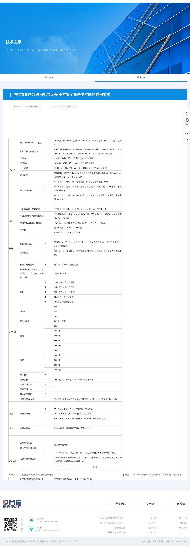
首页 (11, 50)
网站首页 (56, 7)
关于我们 (72, 7)
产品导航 (120, 531)
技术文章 (118, 7)
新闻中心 (102, 7)
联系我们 (133, 7)
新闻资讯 (49, 78)
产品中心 (87, 7)
